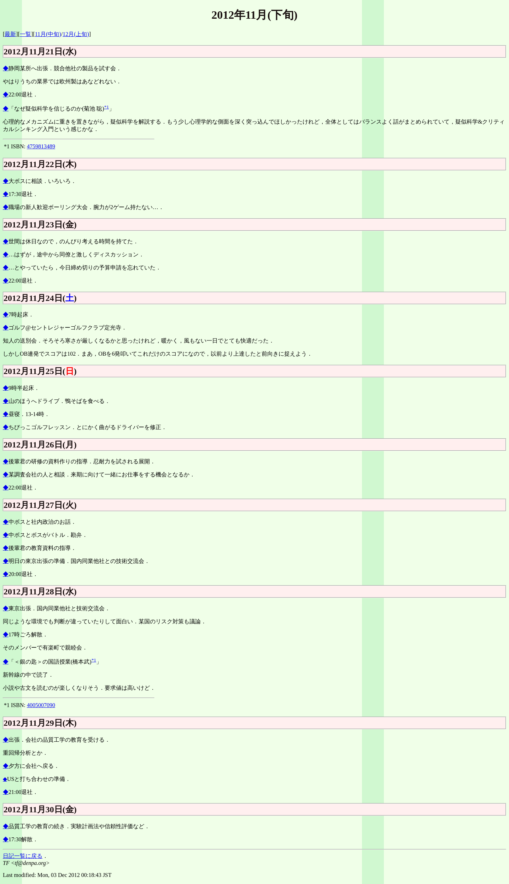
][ (33, 34)
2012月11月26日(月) (40, 444)
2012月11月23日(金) (40, 224)
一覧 (25, 34)
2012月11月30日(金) (40, 809)
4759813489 (41, 146)
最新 (10, 34)
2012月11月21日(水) (40, 51)
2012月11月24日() (40, 298)
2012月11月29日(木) (40, 723)
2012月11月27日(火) (40, 505)
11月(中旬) (48, 34)
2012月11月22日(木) (40, 164)
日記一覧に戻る (22, 856)
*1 (106, 106)
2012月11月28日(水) (40, 591)
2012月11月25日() (40, 371)
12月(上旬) (76, 34)
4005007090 (41, 705)
